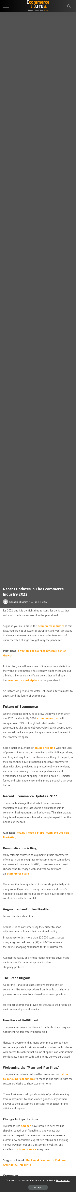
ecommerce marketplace (23, 680)
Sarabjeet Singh (18, 602)
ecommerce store (18, 873)
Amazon (26, 1126)
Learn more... (63, 1180)
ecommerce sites (48, 718)
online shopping (44, 748)
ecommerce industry (51, 626)
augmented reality (22, 942)
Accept (38, 1187)
